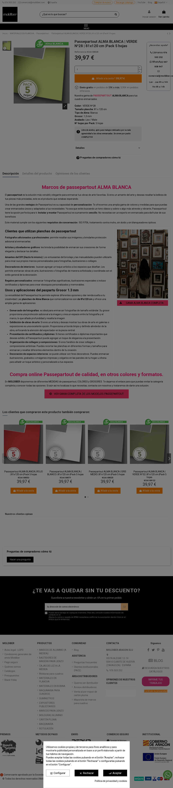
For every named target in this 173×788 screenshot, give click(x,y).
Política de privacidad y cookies (111, 781)
